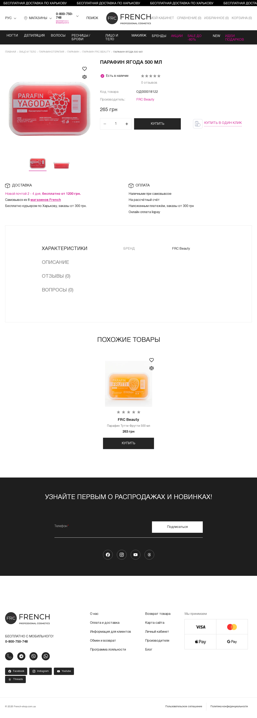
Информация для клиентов (110, 634)
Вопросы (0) (57, 290)
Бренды (156, 35)
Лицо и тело (109, 37)
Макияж (135, 35)
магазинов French (45, 199)
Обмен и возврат (103, 643)
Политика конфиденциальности (229, 709)
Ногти (12, 35)
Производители (157, 643)
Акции (175, 35)
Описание (55, 262)
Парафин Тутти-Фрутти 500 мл (128, 423)
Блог (148, 652)
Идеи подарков (235, 37)
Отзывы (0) (56, 276)
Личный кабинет (157, 634)
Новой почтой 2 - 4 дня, (43, 193)
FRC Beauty (145, 99)
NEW (216, 35)
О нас (94, 616)
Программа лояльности (108, 652)
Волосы (58, 35)
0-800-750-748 (64, 16)
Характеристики (64, 248)
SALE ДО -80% (194, 37)
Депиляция (34, 35)
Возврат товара (157, 616)
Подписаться (177, 529)
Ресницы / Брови (81, 37)
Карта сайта (154, 625)
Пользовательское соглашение (183, 709)
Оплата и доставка (104, 625)
